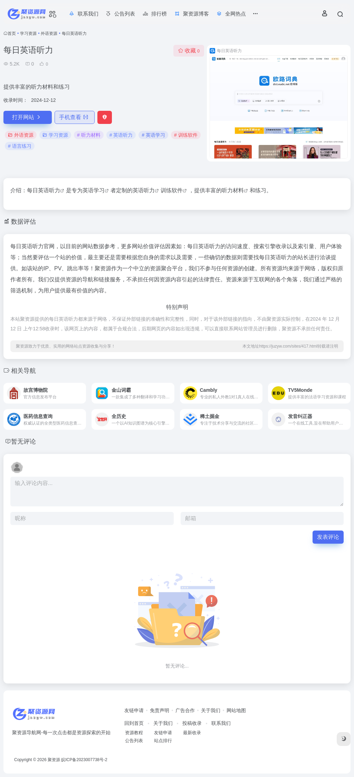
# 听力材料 (89, 135)
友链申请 (134, 710)
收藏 (189, 51)
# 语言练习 (19, 146)
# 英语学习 (153, 135)
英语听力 (49, 190)
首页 (12, 33)
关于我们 (210, 710)
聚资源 (54, 759)
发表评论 (328, 537)
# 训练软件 (186, 135)
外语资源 (49, 33)
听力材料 (233, 190)
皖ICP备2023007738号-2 (84, 759)
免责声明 (159, 710)
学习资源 (28, 33)
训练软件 (172, 190)
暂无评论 (23, 441)
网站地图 (236, 710)
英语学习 (94, 190)
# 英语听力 (121, 135)
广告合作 (185, 710)
